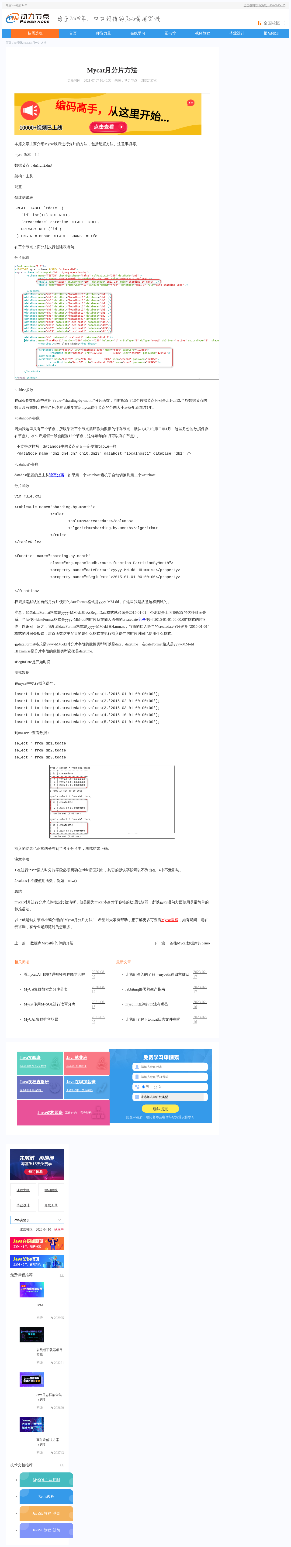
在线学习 (137, 33)
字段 (141, 619)
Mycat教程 (169, 920)
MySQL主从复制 (46, 1480)
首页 (73, 33)
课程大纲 (23, 1190)
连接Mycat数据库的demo (182, 943)
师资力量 (103, 33)
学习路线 (51, 1190)
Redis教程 (46, 1497)
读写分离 (56, 475)
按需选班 (35, 33)
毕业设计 (236, 33)
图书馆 (170, 33)
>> (62, 1275)
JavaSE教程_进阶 (46, 1530)
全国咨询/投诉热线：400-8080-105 (264, 5)
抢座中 (59, 1229)
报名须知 (271, 33)
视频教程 (202, 33)
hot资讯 (18, 42)
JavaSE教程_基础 (46, 1513)
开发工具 (51, 1205)
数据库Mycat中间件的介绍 (43, 943)
